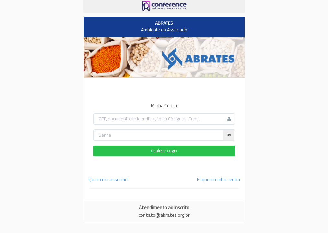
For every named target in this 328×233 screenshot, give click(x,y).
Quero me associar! (108, 179)
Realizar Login (164, 151)
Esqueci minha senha (218, 179)
